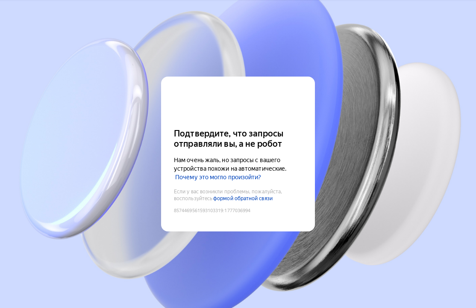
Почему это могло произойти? (218, 177)
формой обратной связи (243, 198)
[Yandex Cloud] (238, 102)
